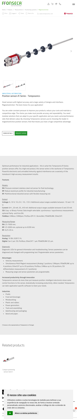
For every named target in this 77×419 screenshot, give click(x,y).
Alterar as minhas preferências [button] (26, 413)
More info (31, 13)
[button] (71, 51)
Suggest (14, 13)
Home (4, 10)
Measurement (19, 10)
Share (22, 13)
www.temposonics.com (46, 13)
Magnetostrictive (43, 10)
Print (6, 13)
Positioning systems (31, 10)
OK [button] (10, 413)
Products (9, 10)
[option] (38, 51)
